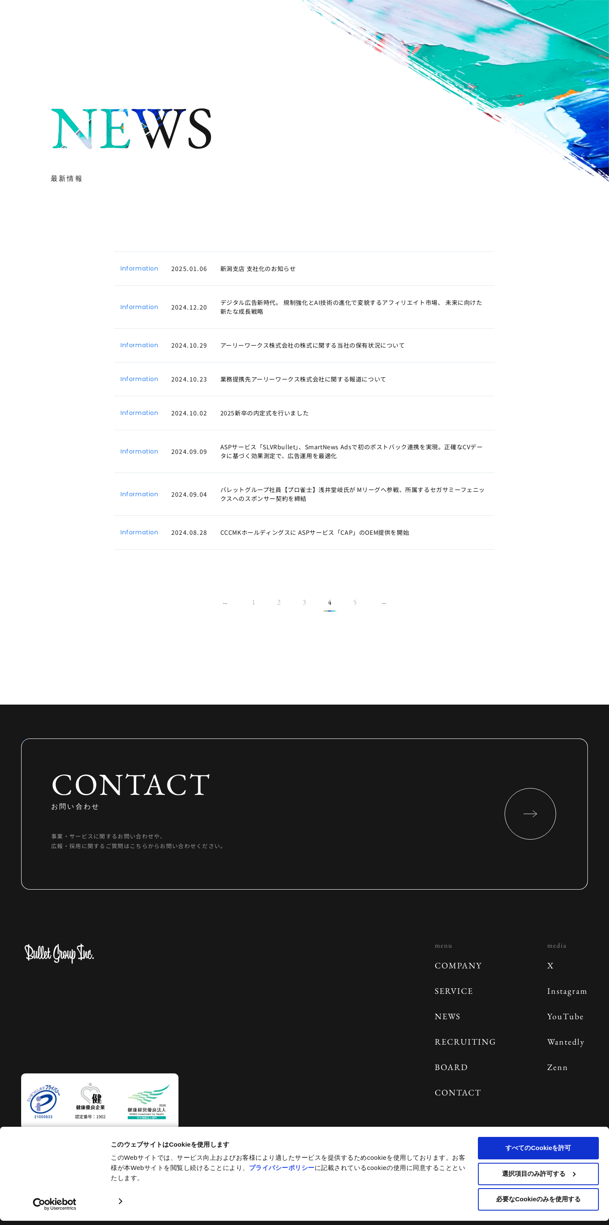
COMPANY (458, 965)
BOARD (451, 1067)
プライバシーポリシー (282, 1167)
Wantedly (566, 1041)
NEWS (448, 1016)
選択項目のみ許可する (539, 1173)
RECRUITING (466, 1041)
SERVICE (454, 990)
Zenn (557, 1067)
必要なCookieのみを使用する (538, 1199)
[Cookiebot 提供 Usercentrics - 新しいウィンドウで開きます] (55, 1204)
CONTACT (458, 1092)
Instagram (567, 990)
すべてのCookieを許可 (538, 1147)
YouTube (565, 1016)
